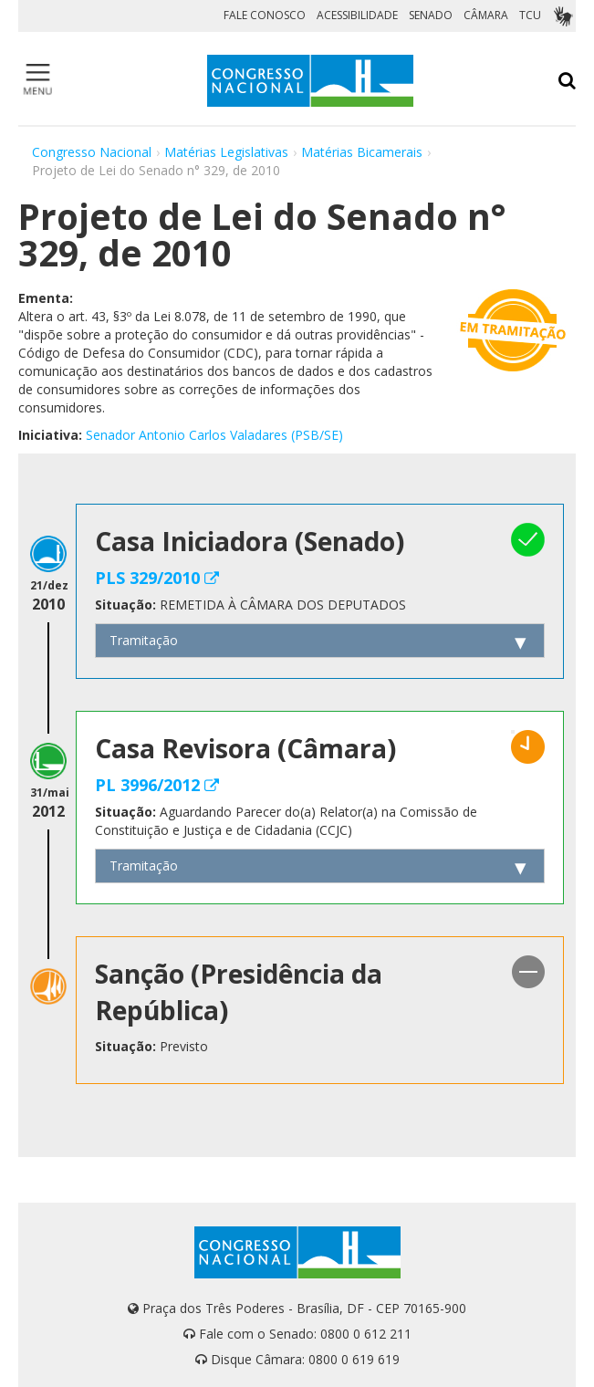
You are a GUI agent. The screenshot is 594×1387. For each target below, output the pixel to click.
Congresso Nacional (91, 152)
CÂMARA (486, 15)
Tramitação (143, 640)
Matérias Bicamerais (361, 152)
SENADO (431, 15)
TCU (530, 15)
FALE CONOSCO (265, 15)
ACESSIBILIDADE (357, 15)
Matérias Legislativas (226, 152)
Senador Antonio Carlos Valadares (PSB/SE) (214, 434)
